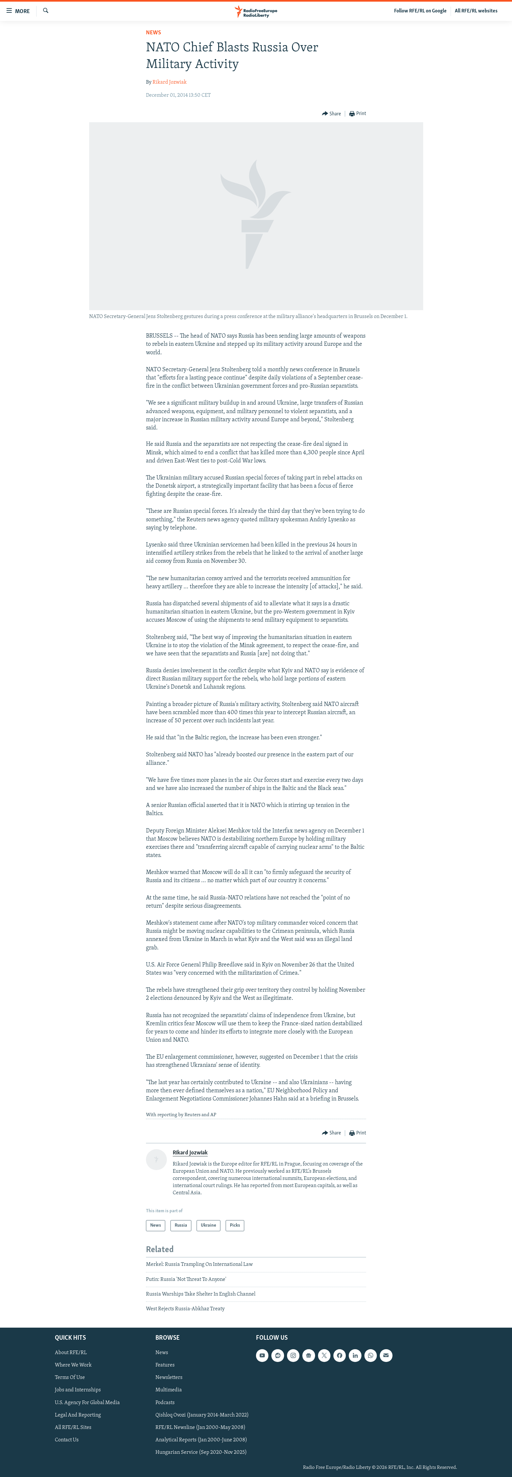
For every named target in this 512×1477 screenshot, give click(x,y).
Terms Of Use (70, 1377)
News (153, 33)
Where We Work (73, 1365)
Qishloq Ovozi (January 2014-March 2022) (202, 1415)
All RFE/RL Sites (73, 1427)
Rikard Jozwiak (169, 82)
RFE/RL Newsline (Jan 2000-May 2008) (200, 1427)
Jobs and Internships (78, 1390)
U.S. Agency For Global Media (87, 1402)
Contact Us (67, 1439)
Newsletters (169, 1377)
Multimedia (168, 1390)
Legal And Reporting (78, 1415)
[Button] (331, 113)
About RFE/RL (71, 1352)
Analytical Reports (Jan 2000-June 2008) (201, 1439)
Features (165, 1365)
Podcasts (165, 1402)
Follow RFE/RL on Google (420, 11)
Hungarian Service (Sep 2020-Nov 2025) (201, 1452)
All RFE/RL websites (476, 11)
